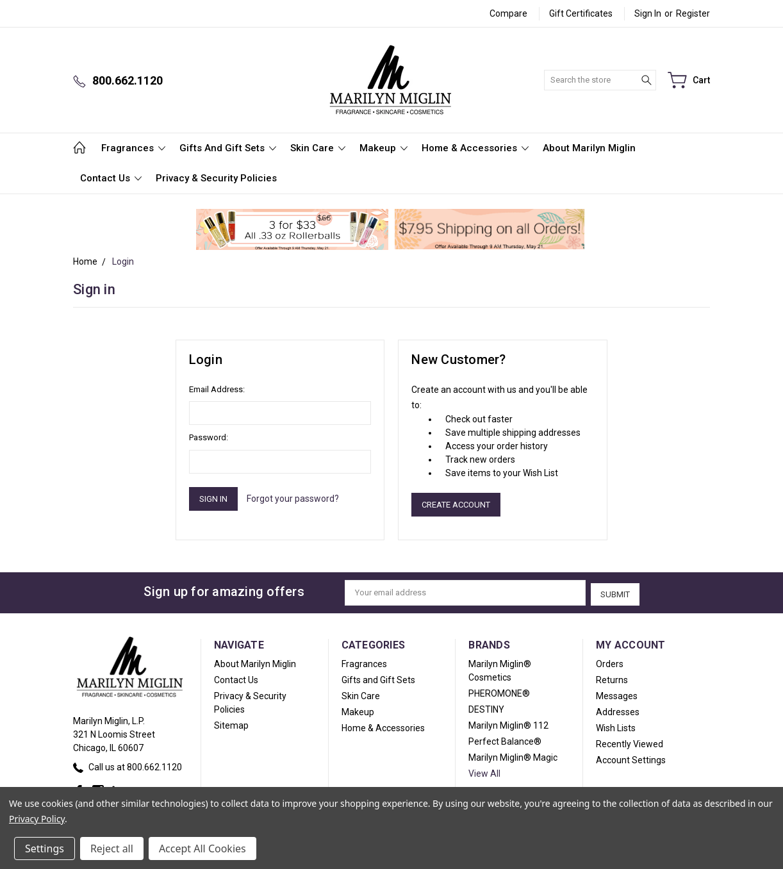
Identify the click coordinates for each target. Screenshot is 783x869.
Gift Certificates (581, 13)
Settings (44, 848)
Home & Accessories (475, 148)
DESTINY (486, 707)
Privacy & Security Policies (216, 178)
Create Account (456, 504)
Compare (508, 13)
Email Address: (217, 389)
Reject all (111, 848)
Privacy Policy (37, 819)
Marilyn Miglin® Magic (512, 755)
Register (693, 13)
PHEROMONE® (499, 691)
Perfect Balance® (504, 739)
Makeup (383, 148)
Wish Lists (616, 726)
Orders (609, 662)
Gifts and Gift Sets (227, 148)
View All (484, 771)
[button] (292, 229)
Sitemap (231, 723)
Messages (617, 694)
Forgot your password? (293, 498)
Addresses (617, 710)
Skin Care (317, 148)
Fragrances (133, 148)
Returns (612, 678)
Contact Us (111, 178)
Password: (208, 437)
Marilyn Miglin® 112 (508, 723)
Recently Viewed (629, 742)
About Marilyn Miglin (589, 148)
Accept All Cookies (202, 848)
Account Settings (631, 758)
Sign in (647, 13)
